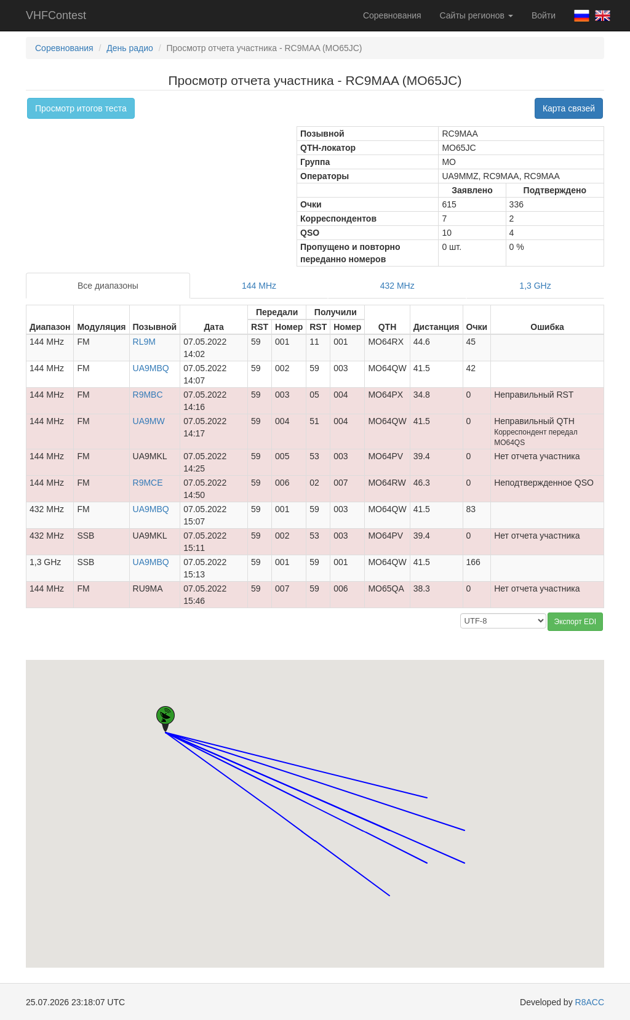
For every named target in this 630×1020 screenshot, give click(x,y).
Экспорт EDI (575, 621)
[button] (389, 819)
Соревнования (392, 15)
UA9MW (149, 421)
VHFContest (56, 15)
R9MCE (148, 483)
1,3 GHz (535, 286)
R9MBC (148, 395)
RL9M (144, 342)
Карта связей (569, 108)
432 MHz (397, 286)
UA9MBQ (151, 368)
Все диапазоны (108, 286)
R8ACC (589, 1002)
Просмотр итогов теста (81, 108)
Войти (544, 15)
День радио (129, 48)
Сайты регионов (476, 15)
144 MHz (259, 286)
